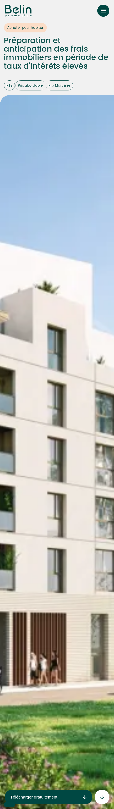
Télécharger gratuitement (48, 797)
